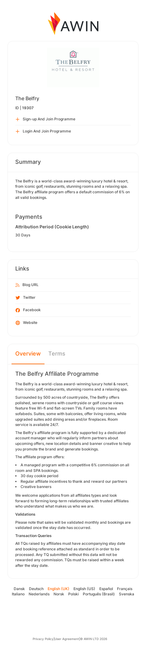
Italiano (18, 594)
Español (106, 588)
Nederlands (39, 594)
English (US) (84, 588)
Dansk (19, 588)
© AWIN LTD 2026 (93, 639)
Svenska (126, 594)
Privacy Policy (43, 639)
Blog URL (27, 285)
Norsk (59, 594)
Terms (56, 353)
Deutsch (36, 588)
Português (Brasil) (99, 594)
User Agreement (66, 639)
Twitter (25, 298)
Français (124, 588)
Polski (73, 594)
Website (26, 323)
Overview (28, 353)
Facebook (28, 310)
